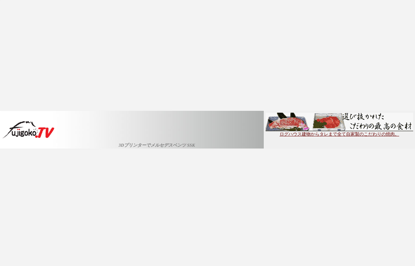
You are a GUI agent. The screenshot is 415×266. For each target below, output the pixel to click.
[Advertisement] (207, 55)
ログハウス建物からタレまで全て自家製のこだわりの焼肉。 (339, 132)
